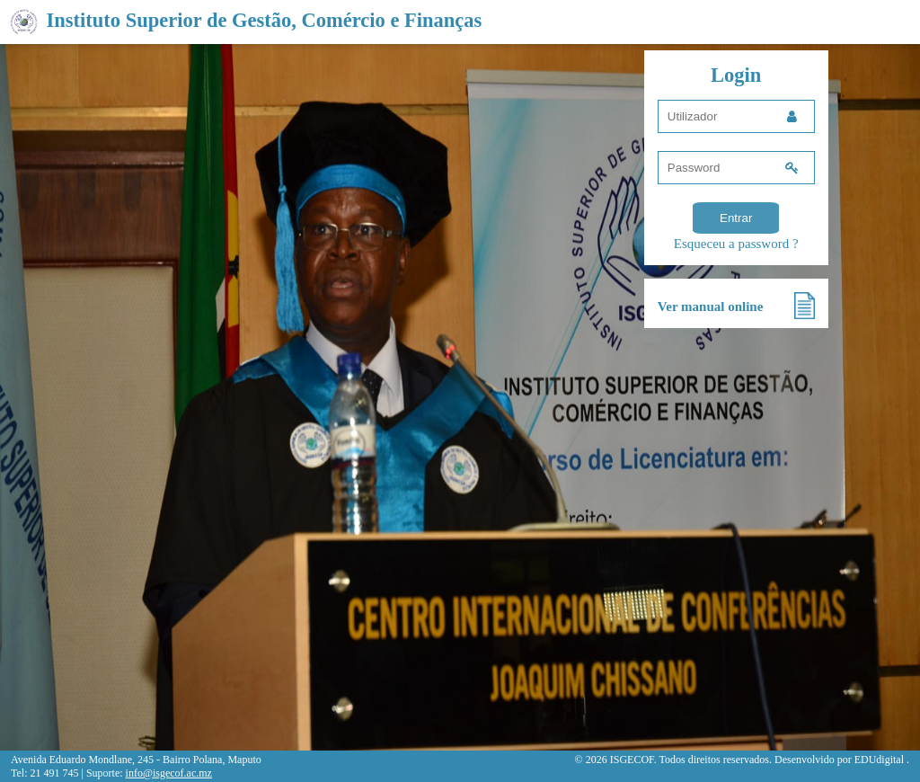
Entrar (736, 218)
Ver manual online (711, 306)
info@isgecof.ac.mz (169, 773)
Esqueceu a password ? (736, 243)
